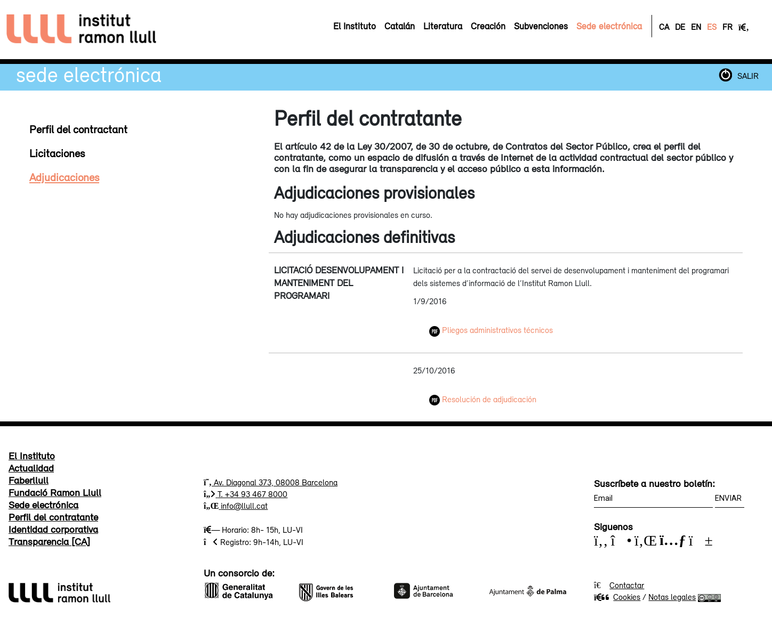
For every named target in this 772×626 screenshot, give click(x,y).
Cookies (617, 596)
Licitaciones (57, 153)
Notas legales (672, 596)
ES (712, 26)
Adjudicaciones (64, 176)
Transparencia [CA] (49, 541)
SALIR (748, 75)
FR (727, 26)
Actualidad (31, 468)
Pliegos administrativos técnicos (491, 330)
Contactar (626, 585)
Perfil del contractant (78, 129)
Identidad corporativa (53, 529)
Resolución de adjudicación (482, 399)
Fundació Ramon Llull (55, 492)
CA (664, 26)
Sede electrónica (89, 74)
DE (680, 26)
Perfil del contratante (53, 517)
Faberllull (29, 480)
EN (696, 26)
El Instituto (32, 455)
